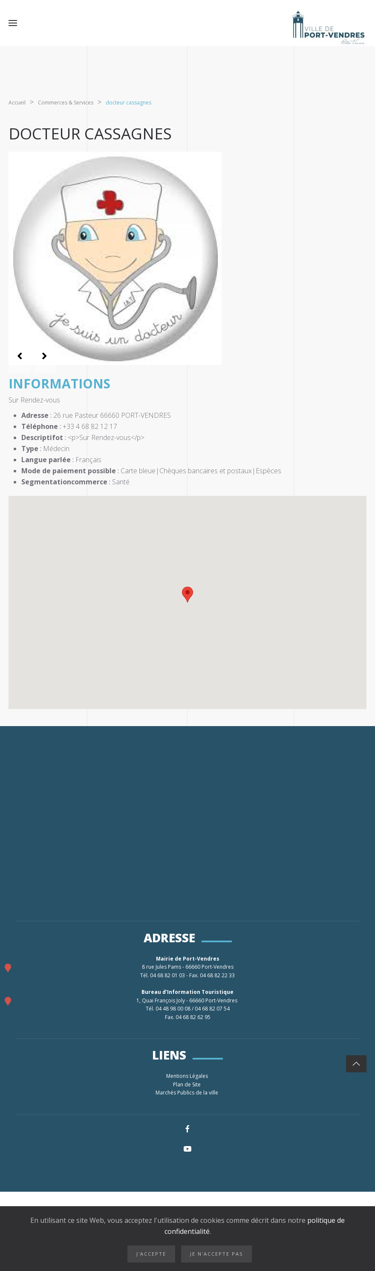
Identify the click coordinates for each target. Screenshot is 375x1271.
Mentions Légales (187, 1076)
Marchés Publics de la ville (187, 1092)
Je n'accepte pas (216, 1254)
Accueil (17, 102)
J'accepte (151, 1254)
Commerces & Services (65, 102)
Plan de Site (187, 1084)
